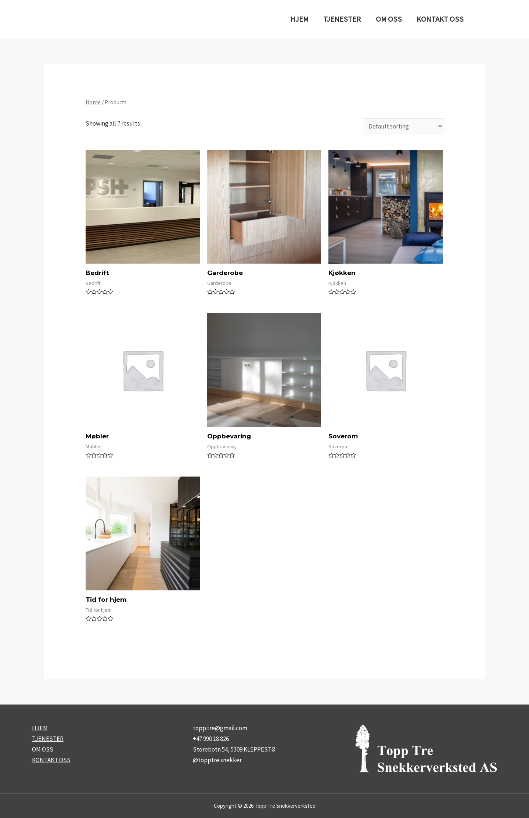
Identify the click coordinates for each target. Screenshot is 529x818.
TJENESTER (341, 19)
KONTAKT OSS (440, 19)
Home (93, 102)
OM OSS (388, 19)
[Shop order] (403, 126)
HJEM (298, 19)
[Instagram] (481, 18)
